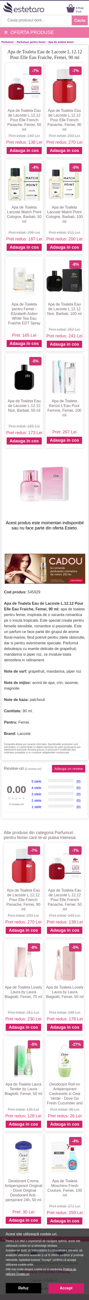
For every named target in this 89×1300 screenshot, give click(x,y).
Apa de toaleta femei (61, 42)
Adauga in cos (24, 150)
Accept (66, 1288)
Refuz (23, 1288)
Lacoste (24, 734)
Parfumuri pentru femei (31, 42)
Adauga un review (68, 769)
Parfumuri (7, 42)
